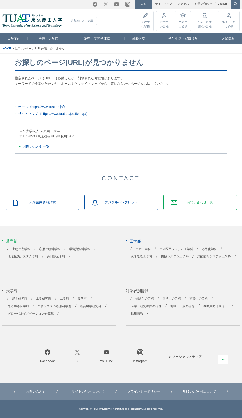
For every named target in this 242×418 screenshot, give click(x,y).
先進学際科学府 (18, 306)
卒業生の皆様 (183, 24)
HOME (6, 48)
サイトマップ (163, 3)
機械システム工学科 (175, 256)
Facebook (95, 4)
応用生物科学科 (49, 249)
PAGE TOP (223, 359)
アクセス (183, 3)
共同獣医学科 (56, 256)
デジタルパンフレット (121, 202)
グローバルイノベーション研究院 (31, 313)
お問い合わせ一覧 (36, 146)
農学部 (11, 241)
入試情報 (228, 38)
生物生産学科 (21, 249)
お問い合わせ (203, 3)
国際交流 (138, 38)
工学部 (135, 241)
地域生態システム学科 (23, 256)
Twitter (105, 4)
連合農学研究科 (90, 306)
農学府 (82, 298)
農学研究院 (19, 298)
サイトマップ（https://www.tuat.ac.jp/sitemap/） (53, 114)
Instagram (127, 4)
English (222, 3)
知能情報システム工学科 (214, 256)
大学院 (11, 291)
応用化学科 (209, 249)
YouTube (116, 4)
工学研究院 (43, 298)
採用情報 (137, 313)
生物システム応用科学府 (54, 306)
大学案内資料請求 (42, 202)
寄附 (144, 4)
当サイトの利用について (86, 391)
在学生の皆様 (164, 24)
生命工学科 (143, 249)
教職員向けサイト (215, 306)
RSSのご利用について (199, 391)
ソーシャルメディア (187, 357)
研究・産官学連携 (97, 38)
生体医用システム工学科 (176, 249)
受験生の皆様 (145, 24)
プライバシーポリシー (143, 391)
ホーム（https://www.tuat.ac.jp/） (42, 107)
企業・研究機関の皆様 (204, 24)
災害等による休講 (81, 20)
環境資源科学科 (80, 249)
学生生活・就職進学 (183, 38)
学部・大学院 (48, 38)
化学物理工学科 (141, 256)
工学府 (64, 298)
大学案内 (14, 38)
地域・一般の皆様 (229, 24)
